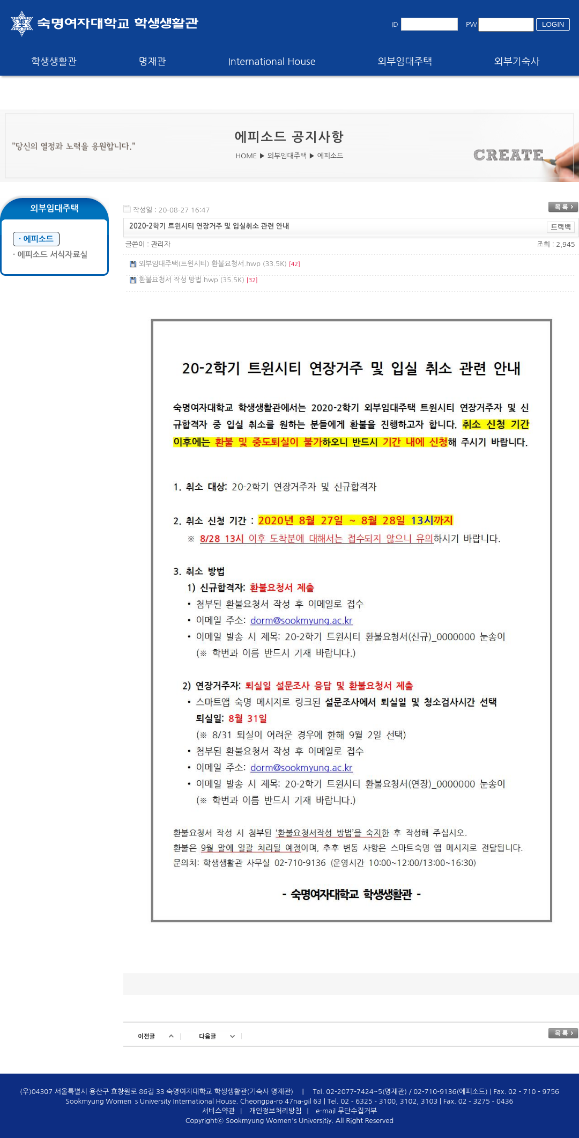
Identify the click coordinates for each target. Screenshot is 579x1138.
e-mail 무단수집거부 (346, 1110)
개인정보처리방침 (275, 1110)
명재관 (152, 62)
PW (471, 24)
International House (271, 62)
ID (394, 24)
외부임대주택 (405, 62)
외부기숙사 (517, 62)
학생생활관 (54, 62)
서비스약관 (218, 1110)
